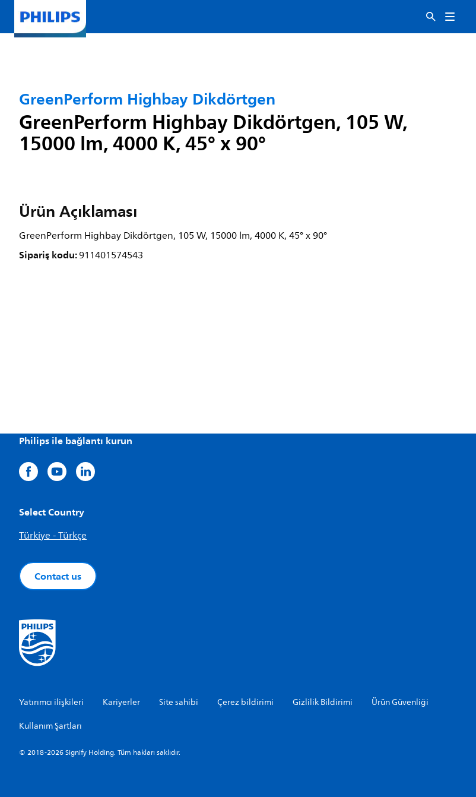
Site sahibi (178, 702)
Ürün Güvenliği (400, 702)
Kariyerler (121, 702)
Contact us (57, 576)
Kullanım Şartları (50, 726)
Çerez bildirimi (245, 702)
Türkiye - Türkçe (53, 535)
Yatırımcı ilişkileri (51, 702)
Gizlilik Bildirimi (323, 702)
